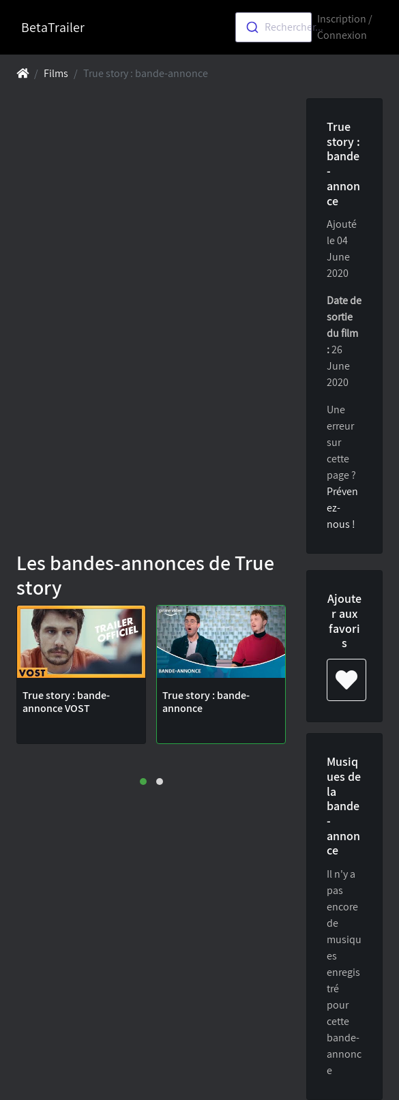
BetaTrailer (53, 27)
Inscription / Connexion (344, 27)
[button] (143, 781)
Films (56, 73)
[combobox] (273, 27)
